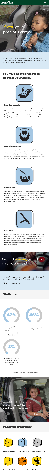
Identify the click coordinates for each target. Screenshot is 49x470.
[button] (45, 2)
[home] (11, 2)
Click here (7, 283)
